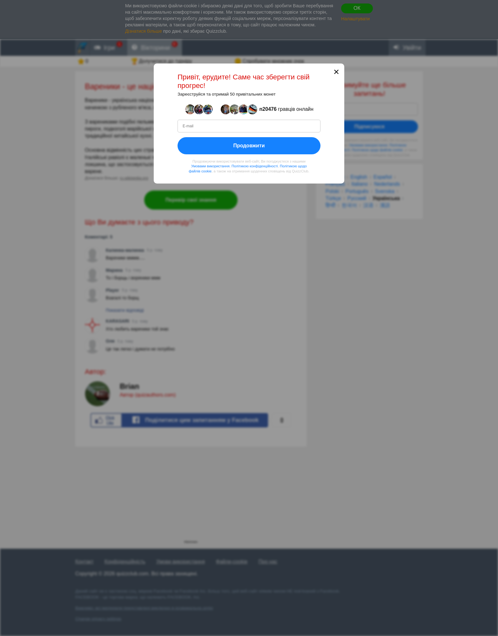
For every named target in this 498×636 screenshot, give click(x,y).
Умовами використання (210, 166)
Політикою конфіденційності (255, 166)
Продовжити (249, 145)
